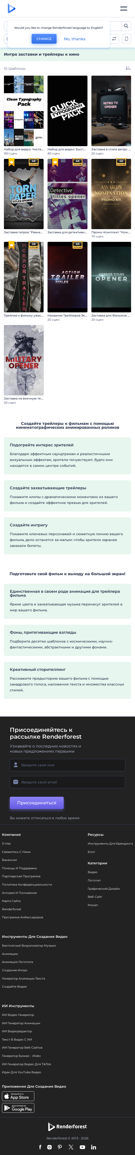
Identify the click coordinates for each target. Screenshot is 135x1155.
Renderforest (11, 909)
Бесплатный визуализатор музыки (29, 945)
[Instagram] (49, 1147)
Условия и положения (19, 893)
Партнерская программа (21, 876)
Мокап (93, 905)
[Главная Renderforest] (11, 8)
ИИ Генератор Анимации (21, 1023)
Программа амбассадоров (22, 917)
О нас (6, 843)
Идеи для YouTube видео (21, 1072)
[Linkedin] (93, 1147)
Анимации (10, 954)
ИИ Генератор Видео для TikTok (26, 1064)
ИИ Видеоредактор (17, 1031)
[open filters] (114, 39)
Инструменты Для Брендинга (110, 843)
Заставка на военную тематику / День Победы (40, 398)
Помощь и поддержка (19, 868)
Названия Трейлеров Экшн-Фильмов (76, 315)
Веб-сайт (95, 897)
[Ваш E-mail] (67, 782)
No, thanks (75, 39)
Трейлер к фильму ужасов (24, 315)
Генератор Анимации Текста (23, 978)
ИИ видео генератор (18, 1015)
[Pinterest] (60, 1147)
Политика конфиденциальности (27, 884)
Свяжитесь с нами (16, 852)
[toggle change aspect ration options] (126, 39)
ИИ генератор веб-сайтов (22, 1047)
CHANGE (44, 39)
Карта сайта (11, 901)
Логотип (94, 880)
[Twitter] (71, 1147)
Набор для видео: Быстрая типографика (79, 149)
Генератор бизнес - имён (21, 1056)
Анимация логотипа (17, 962)
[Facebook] (40, 1147)
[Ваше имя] (67, 765)
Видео (93, 872)
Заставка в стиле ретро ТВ (111, 149)
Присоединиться (36, 803)
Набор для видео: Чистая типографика (34, 149)
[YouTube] (82, 1147)
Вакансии (9, 860)
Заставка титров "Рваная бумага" (29, 232)
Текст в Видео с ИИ (17, 1039)
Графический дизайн (104, 888)
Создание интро (14, 970)
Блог (91, 852)
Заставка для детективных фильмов (75, 232)
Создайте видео (14, 986)
